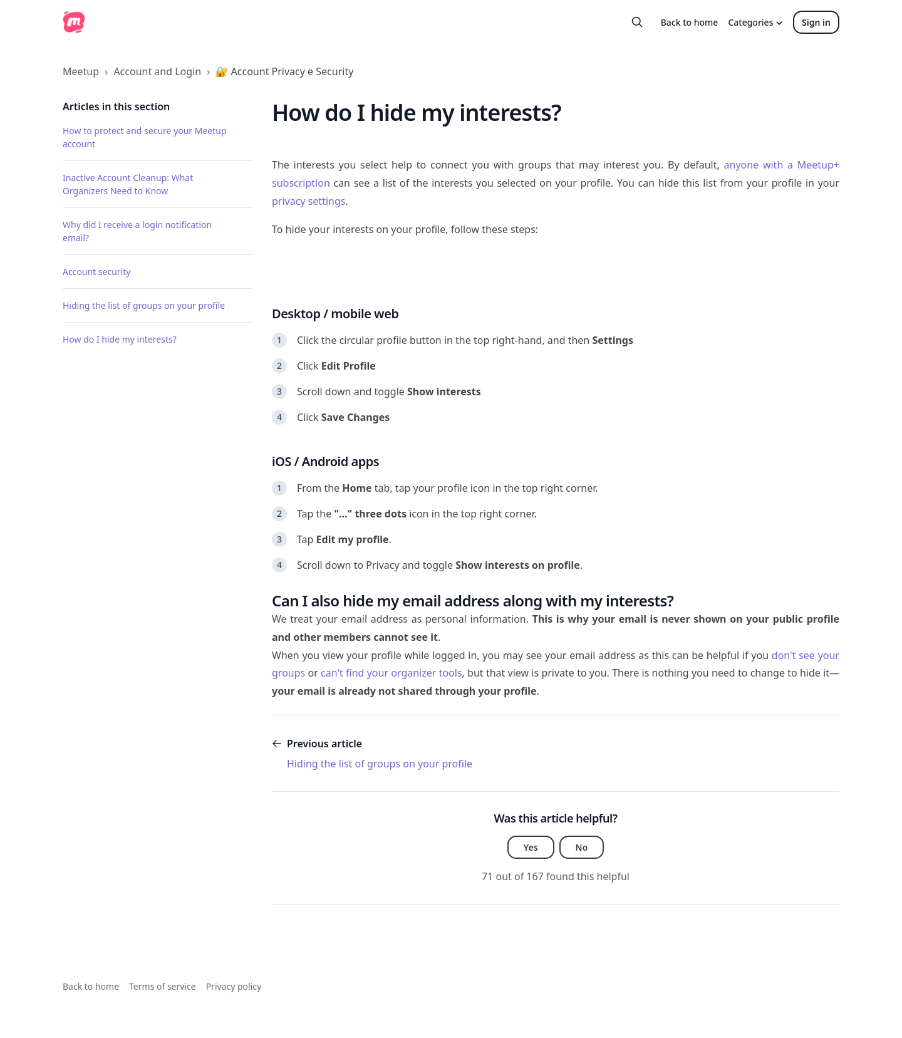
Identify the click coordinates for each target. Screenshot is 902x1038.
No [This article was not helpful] (582, 847)
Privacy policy (234, 986)
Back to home (689, 22)
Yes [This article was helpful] (531, 847)
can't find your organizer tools (391, 673)
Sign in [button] (816, 22)
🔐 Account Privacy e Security (284, 71)
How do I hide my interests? (120, 339)
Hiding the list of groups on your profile (144, 305)
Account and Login (157, 71)
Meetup (81, 71)
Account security (96, 272)
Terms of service (162, 986)
